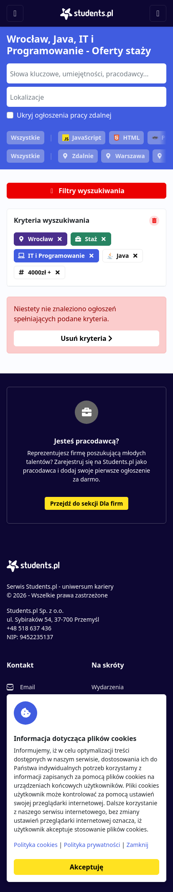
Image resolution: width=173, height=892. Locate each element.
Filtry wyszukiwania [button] (86, 190)
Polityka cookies (36, 845)
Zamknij (137, 845)
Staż (91, 239)
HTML (126, 137)
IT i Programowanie (51, 256)
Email (27, 687)
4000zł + (39, 272)
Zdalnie (83, 156)
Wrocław (40, 239)
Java (118, 256)
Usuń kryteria (86, 338)
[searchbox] (85, 73)
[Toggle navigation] (15, 13)
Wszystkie (25, 137)
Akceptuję (86, 867)
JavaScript (82, 137)
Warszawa (130, 156)
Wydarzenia (108, 687)
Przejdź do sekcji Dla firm (86, 503)
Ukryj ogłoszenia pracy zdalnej (64, 115)
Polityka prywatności (92, 845)
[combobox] (86, 73)
